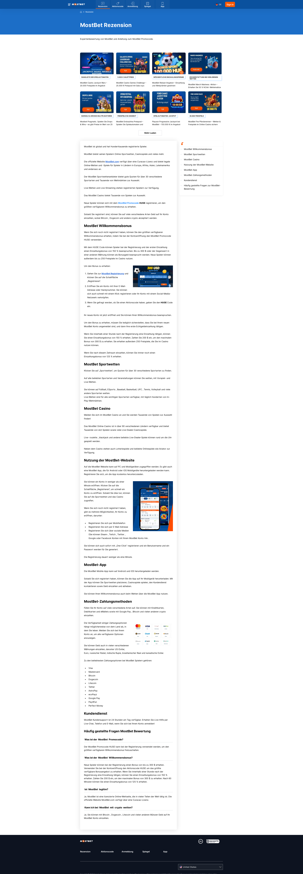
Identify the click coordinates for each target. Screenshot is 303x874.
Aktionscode (107, 851)
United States (189, 867)
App (165, 851)
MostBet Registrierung (113, 273)
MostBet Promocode (128, 203)
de (220, 4)
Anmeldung (127, 851)
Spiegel (146, 851)
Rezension (85, 851)
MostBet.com (112, 161)
